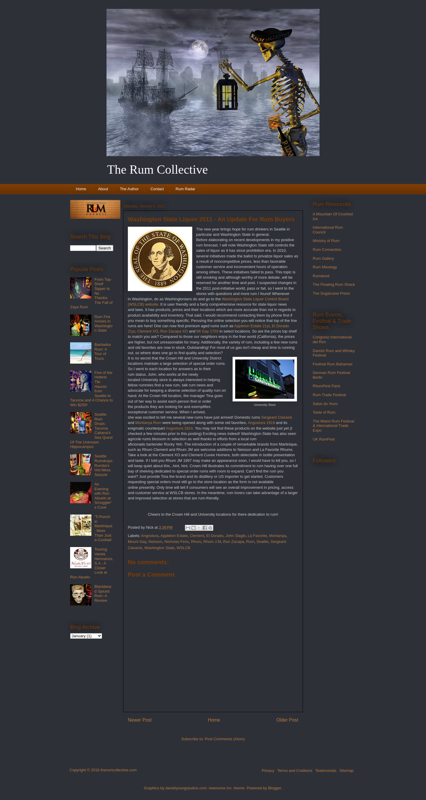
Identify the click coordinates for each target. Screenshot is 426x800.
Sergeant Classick (276, 417)
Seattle (262, 541)
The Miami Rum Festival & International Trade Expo (333, 426)
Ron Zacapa (233, 541)
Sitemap (346, 770)
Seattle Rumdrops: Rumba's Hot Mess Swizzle (103, 465)
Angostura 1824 (179, 428)
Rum (250, 541)
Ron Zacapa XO (174, 331)
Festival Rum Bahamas (332, 364)
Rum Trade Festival (329, 395)
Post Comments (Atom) (225, 739)
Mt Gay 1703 (207, 331)
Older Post (287, 719)
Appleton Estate (174, 535)
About (103, 189)
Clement (197, 535)
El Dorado (214, 535)
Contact (157, 189)
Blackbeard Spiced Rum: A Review (103, 593)
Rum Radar (185, 189)
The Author (129, 189)
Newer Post (140, 719)
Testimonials (326, 770)
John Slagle (235, 535)
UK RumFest (324, 439)
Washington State (159, 548)
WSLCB (183, 548)
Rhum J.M (212, 541)
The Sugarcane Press (331, 293)
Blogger (274, 788)
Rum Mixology (325, 267)
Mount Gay (137, 541)
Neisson (155, 541)
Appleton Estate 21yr (252, 326)
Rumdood (321, 276)
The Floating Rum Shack (334, 284)
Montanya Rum (148, 422)
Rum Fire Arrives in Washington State (103, 323)
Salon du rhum (325, 403)
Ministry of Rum (326, 240)
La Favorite (257, 535)
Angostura (150, 535)
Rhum (196, 541)
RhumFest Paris (326, 386)
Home (81, 189)
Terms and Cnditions (294, 770)
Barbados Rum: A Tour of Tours (102, 351)
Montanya (277, 535)
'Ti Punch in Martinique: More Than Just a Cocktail (103, 528)
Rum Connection (327, 249)
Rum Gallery (323, 258)
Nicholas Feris (176, 541)
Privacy (268, 770)
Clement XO (147, 331)
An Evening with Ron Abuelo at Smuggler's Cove (103, 495)
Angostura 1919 (261, 422)
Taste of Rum (324, 412)
